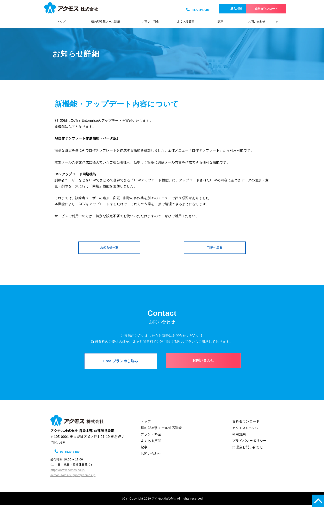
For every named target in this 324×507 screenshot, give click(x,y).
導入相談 (223, 8)
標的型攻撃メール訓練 (105, 21)
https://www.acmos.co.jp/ (67, 472)
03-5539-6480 (184, 10)
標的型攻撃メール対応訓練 (161, 430)
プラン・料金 (150, 21)
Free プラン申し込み (120, 363)
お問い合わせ (256, 21)
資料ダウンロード (260, 8)
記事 (220, 21)
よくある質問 (185, 21)
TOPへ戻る (214, 248)
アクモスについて (246, 430)
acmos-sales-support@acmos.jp (72, 477)
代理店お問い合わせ (247, 449)
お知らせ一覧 (109, 248)
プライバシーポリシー (249, 443)
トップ (61, 21)
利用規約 (239, 436)
